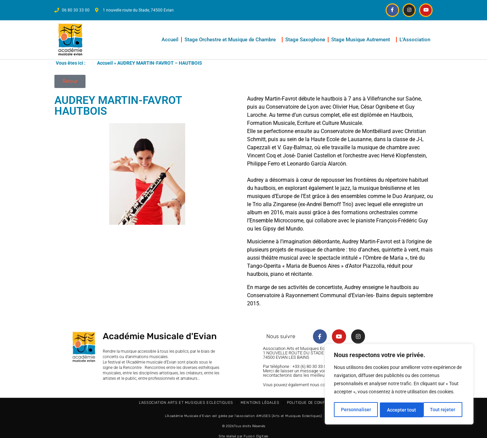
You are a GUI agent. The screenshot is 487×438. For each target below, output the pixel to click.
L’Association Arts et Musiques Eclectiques (186, 402)
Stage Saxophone (305, 39)
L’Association (416, 39)
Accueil (170, 39)
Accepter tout (443, 410)
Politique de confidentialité (317, 402)
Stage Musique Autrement (362, 39)
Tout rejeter (399, 410)
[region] (399, 384)
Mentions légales (260, 402)
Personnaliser (356, 410)
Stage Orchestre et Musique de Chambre (232, 39)
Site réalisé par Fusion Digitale (243, 436)
